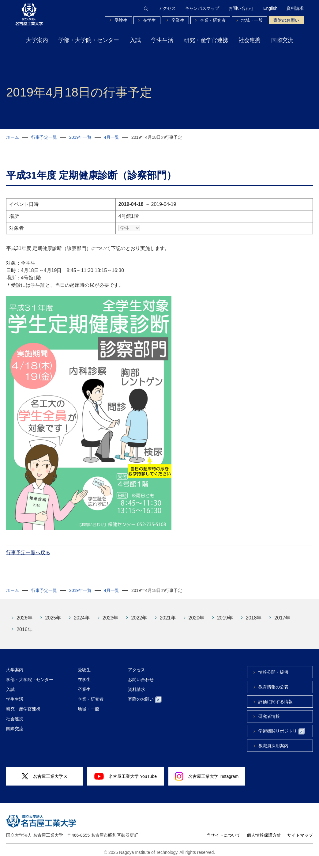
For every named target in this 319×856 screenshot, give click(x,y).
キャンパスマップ (202, 8)
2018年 (254, 613)
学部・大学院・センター (88, 40)
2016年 (24, 624)
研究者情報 (269, 711)
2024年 (82, 613)
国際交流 (282, 40)
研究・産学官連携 (206, 40)
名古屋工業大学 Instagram (206, 771)
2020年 (197, 613)
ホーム (12, 137)
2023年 (110, 613)
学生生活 (162, 40)
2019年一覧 (80, 137)
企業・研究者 (213, 20)
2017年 (282, 613)
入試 (135, 40)
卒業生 (177, 20)
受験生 (120, 20)
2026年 (24, 613)
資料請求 (295, 8)
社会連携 (249, 40)
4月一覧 (111, 137)
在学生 (149, 20)
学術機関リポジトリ (281, 727)
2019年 (225, 613)
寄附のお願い (286, 20)
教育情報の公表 (273, 682)
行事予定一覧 (44, 137)
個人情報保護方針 (264, 830)
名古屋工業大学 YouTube (125, 771)
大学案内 (37, 40)
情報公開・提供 (273, 667)
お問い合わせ (241, 8)
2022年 (139, 613)
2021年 (168, 613)
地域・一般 (252, 20)
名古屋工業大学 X (44, 772)
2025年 (53, 613)
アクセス (167, 8)
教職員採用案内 (273, 741)
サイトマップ (300, 830)
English (270, 8)
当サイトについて (223, 830)
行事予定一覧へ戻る (28, 548)
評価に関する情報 (275, 697)
